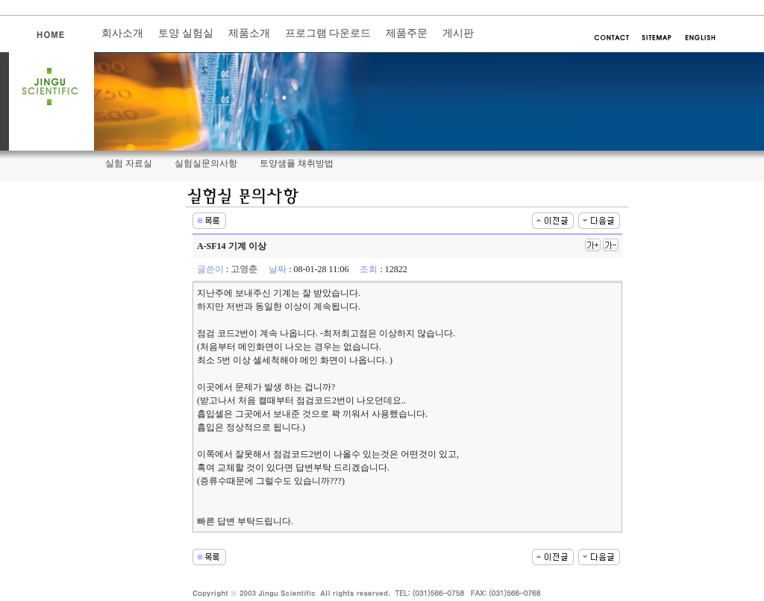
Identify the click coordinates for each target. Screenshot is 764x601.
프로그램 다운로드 (328, 33)
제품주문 (407, 33)
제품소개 (249, 33)
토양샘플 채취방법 (297, 163)
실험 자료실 (128, 163)
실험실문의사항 (206, 163)
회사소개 (122, 33)
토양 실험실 (185, 33)
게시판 (458, 33)
